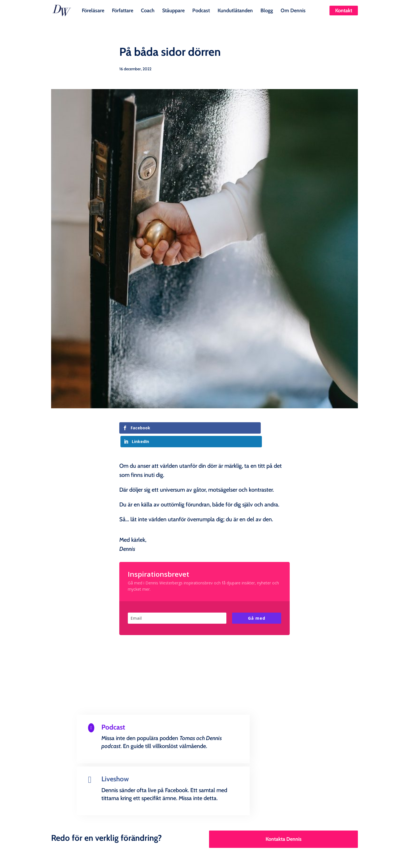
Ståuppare (173, 10)
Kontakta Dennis (284, 780)
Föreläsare (93, 10)
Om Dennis (293, 10)
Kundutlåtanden (235, 10)
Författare (122, 10)
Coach (148, 10)
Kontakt (343, 10)
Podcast (201, 10)
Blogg (266, 10)
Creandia (218, 846)
